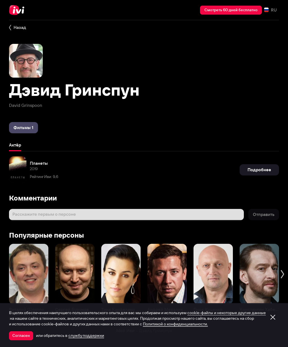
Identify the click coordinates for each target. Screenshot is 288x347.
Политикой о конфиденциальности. (175, 324)
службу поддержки (86, 335)
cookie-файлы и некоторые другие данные (226, 312)
